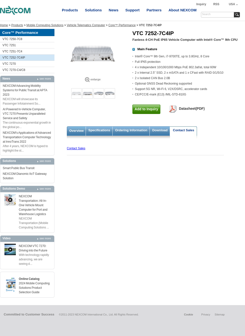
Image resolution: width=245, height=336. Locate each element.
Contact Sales (183, 130)
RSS (216, 4)
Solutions (93, 10)
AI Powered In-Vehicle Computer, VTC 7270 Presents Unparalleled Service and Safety (24, 114)
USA (232, 4)
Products (70, 10)
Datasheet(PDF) (192, 109)
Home (4, 25)
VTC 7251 (9, 45)
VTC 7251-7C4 (12, 51)
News (113, 10)
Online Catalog (29, 279)
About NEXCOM (182, 10)
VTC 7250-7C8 (12, 39)
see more (45, 78)
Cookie (188, 314)
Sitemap (219, 314)
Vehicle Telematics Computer (86, 25)
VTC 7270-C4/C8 (13, 70)
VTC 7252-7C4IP (13, 57)
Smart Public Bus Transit (18, 168)
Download (160, 130)
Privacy (205, 314)
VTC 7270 (9, 64)
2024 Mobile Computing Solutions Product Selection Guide (34, 288)
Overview (76, 131)
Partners (154, 10)
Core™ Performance (122, 25)
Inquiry (201, 4)
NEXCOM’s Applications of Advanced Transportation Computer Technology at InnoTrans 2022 (27, 137)
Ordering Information (131, 130)
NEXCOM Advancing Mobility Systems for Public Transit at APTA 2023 (25, 90)
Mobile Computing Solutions (44, 25)
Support (132, 10)
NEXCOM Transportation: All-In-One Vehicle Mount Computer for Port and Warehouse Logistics (33, 205)
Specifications (99, 130)
